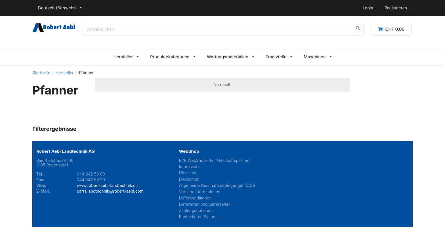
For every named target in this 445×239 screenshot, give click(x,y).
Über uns (187, 172)
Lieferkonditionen (195, 197)
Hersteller (123, 56)
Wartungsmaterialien (227, 56)
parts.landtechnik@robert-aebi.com (110, 191)
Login (368, 7)
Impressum (189, 166)
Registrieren (396, 7)
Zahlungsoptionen (196, 210)
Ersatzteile (276, 56)
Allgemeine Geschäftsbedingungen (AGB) (218, 185)
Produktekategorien (170, 56)
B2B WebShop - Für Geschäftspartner (214, 160)
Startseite (41, 72)
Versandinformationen (200, 191)
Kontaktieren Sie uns (198, 216)
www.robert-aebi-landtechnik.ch (107, 185)
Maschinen (315, 56)
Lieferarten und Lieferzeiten (205, 204)
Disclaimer (189, 179)
